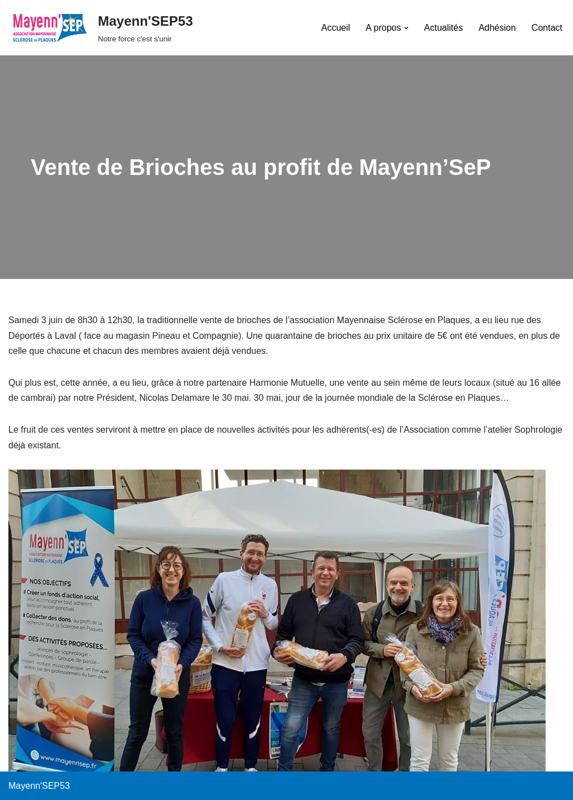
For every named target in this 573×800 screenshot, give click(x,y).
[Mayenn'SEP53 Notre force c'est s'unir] (100, 27)
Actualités (443, 27)
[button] (406, 28)
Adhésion (497, 27)
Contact (547, 27)
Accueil (335, 27)
